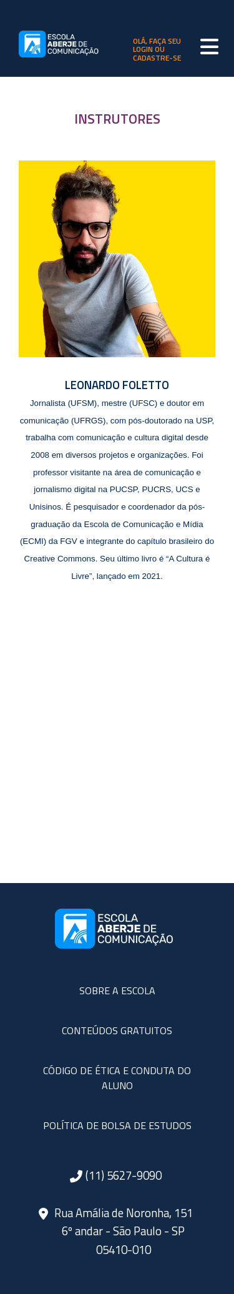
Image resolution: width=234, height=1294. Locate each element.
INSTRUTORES (117, 119)
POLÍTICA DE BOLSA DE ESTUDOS (117, 1125)
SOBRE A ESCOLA (117, 990)
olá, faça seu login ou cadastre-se (157, 49)
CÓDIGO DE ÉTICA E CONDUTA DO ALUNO (117, 1078)
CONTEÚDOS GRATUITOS (117, 1030)
